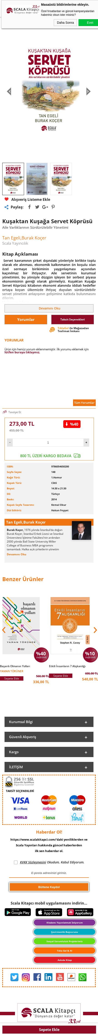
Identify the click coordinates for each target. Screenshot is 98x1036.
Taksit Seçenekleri (72, 319)
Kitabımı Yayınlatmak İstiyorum (65, 922)
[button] (95, 630)
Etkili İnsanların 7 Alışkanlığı (67, 666)
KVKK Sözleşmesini (33, 862)
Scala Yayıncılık (15, 243)
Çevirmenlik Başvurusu (64, 932)
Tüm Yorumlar (84, 403)
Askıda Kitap (65, 960)
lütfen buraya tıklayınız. (22, 352)
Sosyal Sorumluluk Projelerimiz (65, 941)
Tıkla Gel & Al (64, 950)
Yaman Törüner (11, 671)
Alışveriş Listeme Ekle (27, 199)
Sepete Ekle (49, 1029)
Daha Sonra (65, 22)
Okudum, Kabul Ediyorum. (49, 862)
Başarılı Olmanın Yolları (15, 666)
